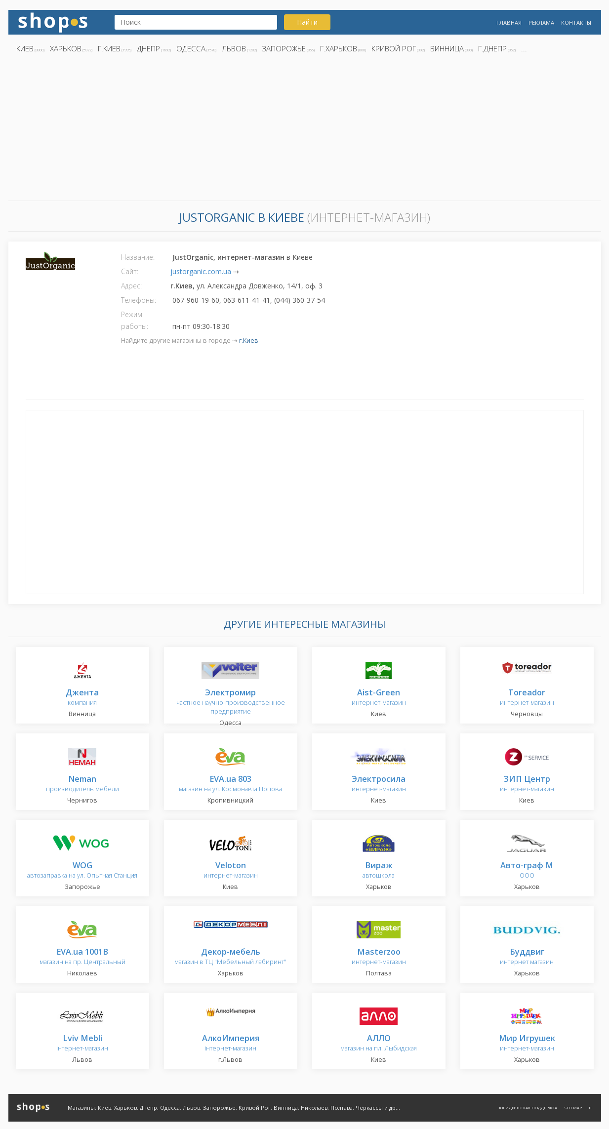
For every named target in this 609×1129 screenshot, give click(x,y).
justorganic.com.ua (200, 271)
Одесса (190, 48)
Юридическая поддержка (528, 1107)
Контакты (576, 22)
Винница (447, 48)
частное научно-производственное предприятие (230, 702)
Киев (25, 48)
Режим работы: (134, 320)
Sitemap (573, 1107)
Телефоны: (138, 300)
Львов (234, 48)
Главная (509, 22)
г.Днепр (492, 48)
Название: (138, 257)
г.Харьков (338, 48)
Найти (307, 22)
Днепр (148, 48)
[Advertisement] (305, 130)
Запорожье (284, 48)
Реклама (541, 22)
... (524, 48)
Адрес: (131, 285)
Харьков (65, 48)
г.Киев (109, 48)
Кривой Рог (393, 48)
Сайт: (129, 271)
